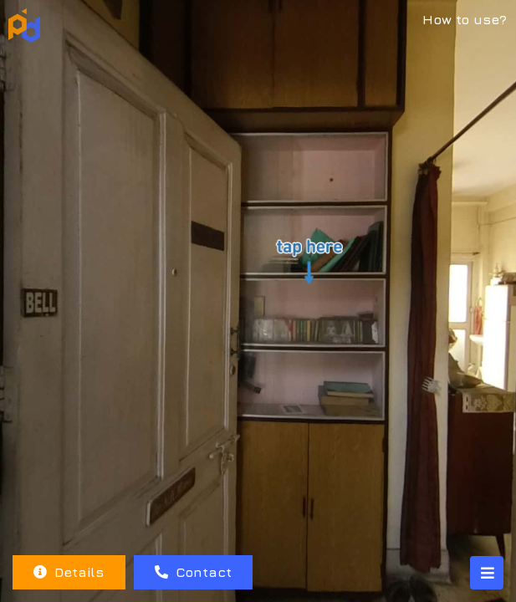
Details (68, 572)
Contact (193, 572)
